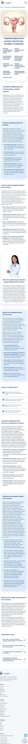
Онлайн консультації (4, 696)
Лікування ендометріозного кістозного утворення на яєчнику (20, 66)
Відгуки (1, 725)
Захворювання (8, 7)
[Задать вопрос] (25, 735)
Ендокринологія (3, 709)
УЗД (1, 692)
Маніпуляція (2, 691)
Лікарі (1, 721)
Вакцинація (2, 689)
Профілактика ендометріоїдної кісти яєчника (7, 73)
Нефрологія (2, 714)
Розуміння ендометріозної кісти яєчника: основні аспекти (8, 50)
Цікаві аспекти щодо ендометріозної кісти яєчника (20, 73)
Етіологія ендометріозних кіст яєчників (19, 50)
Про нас (1, 728)
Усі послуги (2, 686)
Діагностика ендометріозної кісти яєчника (8, 65)
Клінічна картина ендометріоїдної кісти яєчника (7, 58)
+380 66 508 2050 (3, 740)
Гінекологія (2, 706)
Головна (1, 7)
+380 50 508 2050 (3, 738)
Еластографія (2, 694)
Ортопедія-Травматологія (5, 716)
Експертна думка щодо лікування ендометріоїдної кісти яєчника (19, 58)
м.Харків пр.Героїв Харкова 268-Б (6, 735)
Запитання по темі (7, 77)
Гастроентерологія (3, 703)
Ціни (1, 723)
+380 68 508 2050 (3, 742)
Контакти (2, 726)
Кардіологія (2, 711)
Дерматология (3, 708)
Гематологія (2, 704)
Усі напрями (2, 701)
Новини (1, 730)
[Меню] (26, 2)
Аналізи (1, 687)
